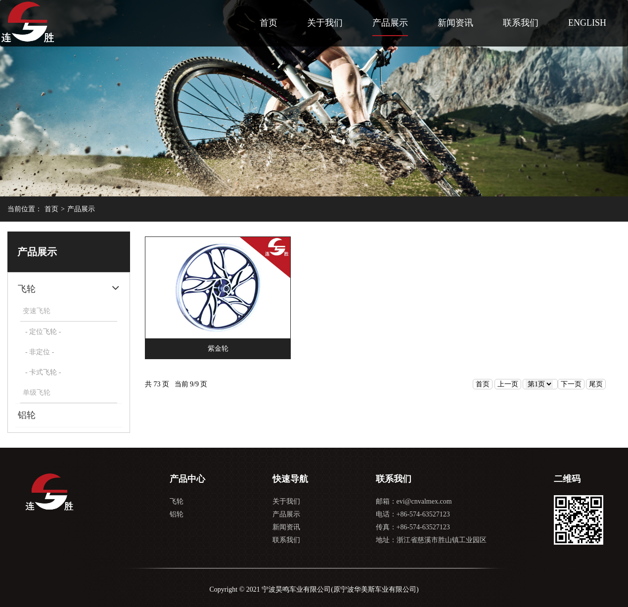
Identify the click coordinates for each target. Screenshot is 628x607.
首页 (268, 23)
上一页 (507, 384)
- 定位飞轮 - (43, 331)
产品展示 (390, 23)
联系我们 (520, 23)
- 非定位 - (39, 352)
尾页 (596, 384)
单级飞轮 (36, 392)
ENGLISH (587, 23)
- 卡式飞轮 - (43, 372)
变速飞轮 (36, 311)
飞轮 (27, 289)
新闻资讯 (455, 23)
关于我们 (325, 23)
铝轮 (27, 415)
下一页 (571, 384)
